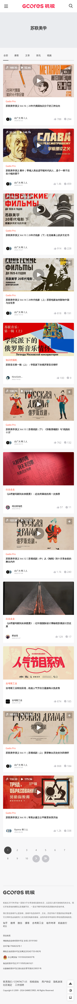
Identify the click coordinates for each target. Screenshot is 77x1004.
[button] (38, 81)
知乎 (5, 922)
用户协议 (46, 981)
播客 (27, 922)
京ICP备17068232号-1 (12, 946)
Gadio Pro (11, 101)
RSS (5, 926)
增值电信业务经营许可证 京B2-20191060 (20, 940)
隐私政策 (57, 981)
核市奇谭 (50, 922)
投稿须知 (34, 981)
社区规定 (7, 984)
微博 (12, 922)
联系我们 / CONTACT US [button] (15, 981)
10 (26, 858)
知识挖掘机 (11, 360)
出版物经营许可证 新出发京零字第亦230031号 (22, 968)
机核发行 (62, 922)
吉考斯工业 (11, 683)
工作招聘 (19, 984)
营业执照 (6, 935)
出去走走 (10, 489)
